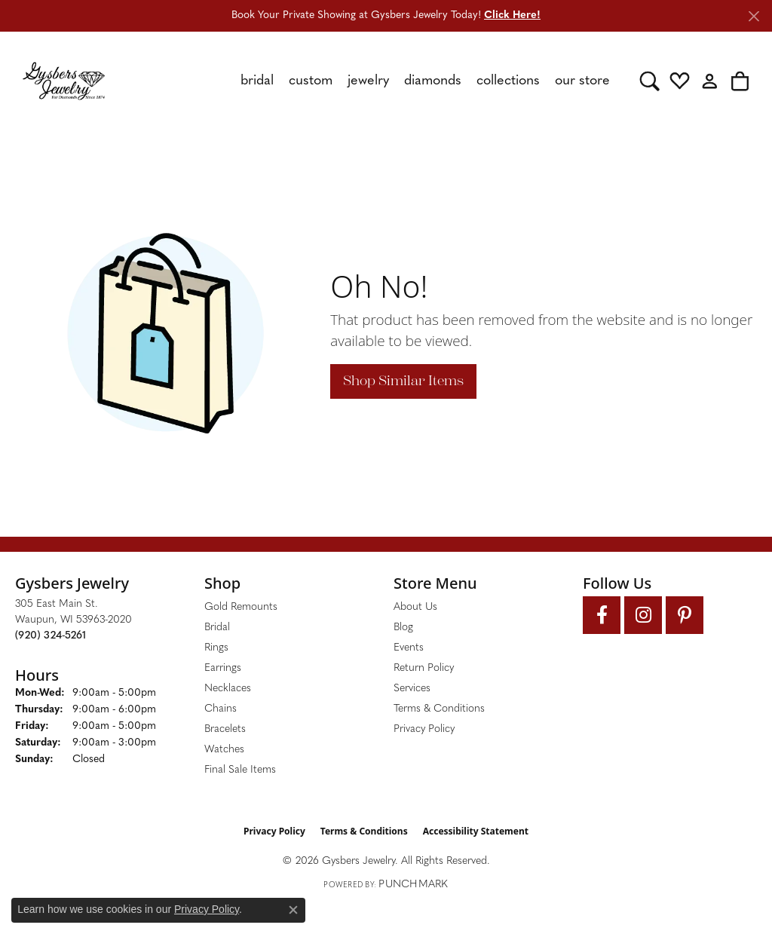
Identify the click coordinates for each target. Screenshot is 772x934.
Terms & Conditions (439, 709)
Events (409, 648)
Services (412, 688)
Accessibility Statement (475, 831)
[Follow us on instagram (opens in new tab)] (643, 615)
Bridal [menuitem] (217, 627)
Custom (310, 81)
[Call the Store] (50, 636)
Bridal (257, 81)
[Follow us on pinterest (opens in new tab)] (684, 615)
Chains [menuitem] (220, 709)
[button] (649, 81)
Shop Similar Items (403, 380)
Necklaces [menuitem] (227, 688)
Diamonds (432, 81)
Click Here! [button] (512, 15)
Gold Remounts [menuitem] (240, 607)
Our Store (582, 81)
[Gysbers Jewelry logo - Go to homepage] (63, 81)
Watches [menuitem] (224, 749)
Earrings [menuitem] (222, 668)
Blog (403, 627)
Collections (508, 81)
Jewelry (368, 81)
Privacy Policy (424, 729)
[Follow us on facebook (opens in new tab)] (601, 615)
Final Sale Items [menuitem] (240, 770)
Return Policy (424, 668)
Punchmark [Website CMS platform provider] (413, 884)
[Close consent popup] (293, 909)
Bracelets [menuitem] (225, 729)
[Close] (753, 16)
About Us (415, 607)
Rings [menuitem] (216, 648)
